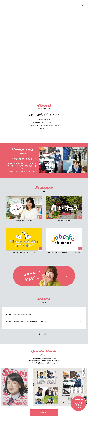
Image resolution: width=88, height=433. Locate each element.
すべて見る (43, 247)
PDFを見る (48, 326)
